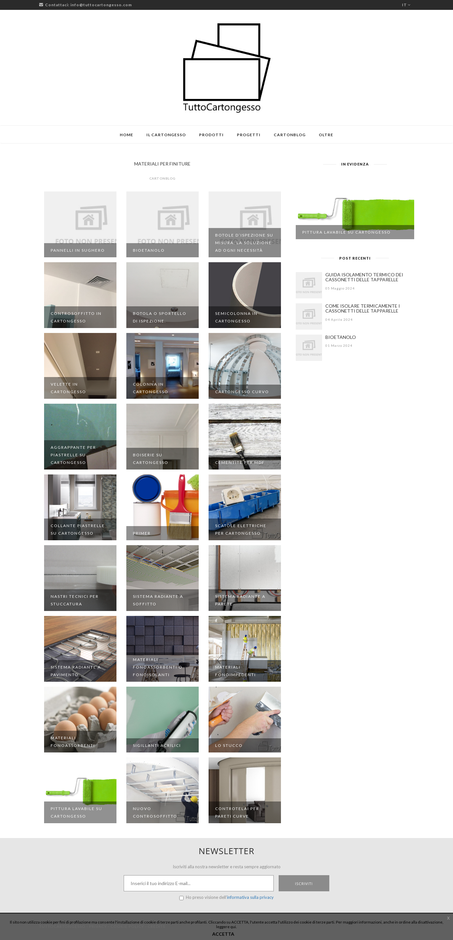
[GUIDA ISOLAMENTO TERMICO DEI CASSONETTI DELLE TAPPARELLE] (309, 285)
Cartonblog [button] (290, 134)
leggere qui (226, 926)
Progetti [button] (249, 134)
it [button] (406, 4)
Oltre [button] (326, 134)
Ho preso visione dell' (226, 897)
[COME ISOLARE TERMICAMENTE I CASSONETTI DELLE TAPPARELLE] (309, 316)
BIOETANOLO (340, 337)
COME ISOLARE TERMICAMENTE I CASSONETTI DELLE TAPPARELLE (362, 308)
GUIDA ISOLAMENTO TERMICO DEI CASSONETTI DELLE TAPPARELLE (364, 277)
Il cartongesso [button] (166, 134)
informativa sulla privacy (250, 897)
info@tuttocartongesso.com (101, 4)
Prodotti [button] (211, 134)
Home (126, 134)
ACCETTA (223, 934)
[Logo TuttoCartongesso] (226, 67)
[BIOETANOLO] (309, 348)
